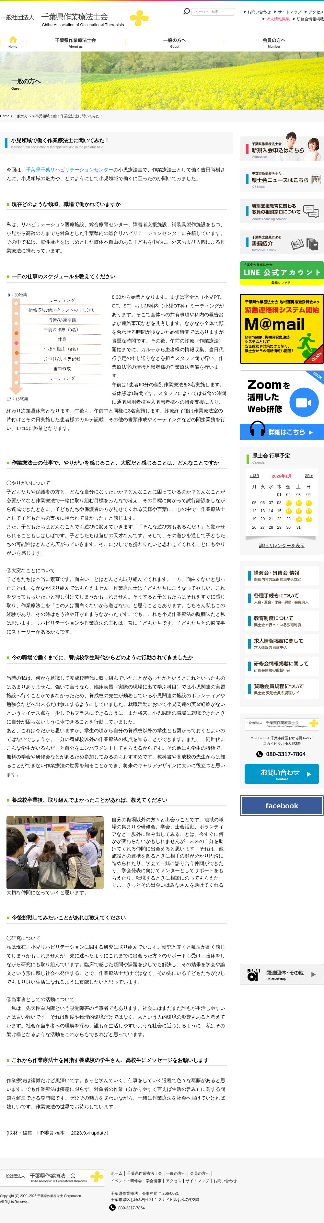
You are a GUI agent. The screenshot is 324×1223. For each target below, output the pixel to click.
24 (298, 519)
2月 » (309, 476)
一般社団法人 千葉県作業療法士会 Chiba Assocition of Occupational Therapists (76, 20)
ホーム (116, 1173)
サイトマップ (289, 12)
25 (309, 519)
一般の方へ (174, 43)
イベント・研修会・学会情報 (136, 1181)
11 (309, 503)
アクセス (316, 12)
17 (298, 511)
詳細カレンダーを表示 (282, 545)
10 (298, 503)
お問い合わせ (259, 12)
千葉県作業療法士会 (75, 43)
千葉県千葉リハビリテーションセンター (69, 169)
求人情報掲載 (278, 19)
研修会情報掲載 (310, 19)
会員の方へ (274, 43)
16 (288, 511)
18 (309, 511)
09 (288, 503)
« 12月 (254, 476)
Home (13, 43)
